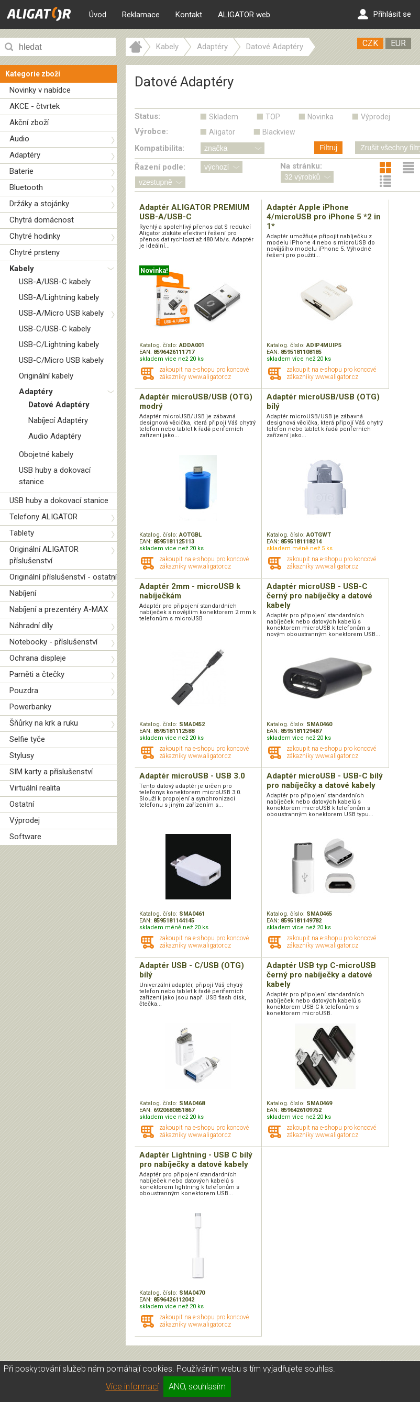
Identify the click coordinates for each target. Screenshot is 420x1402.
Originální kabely (46, 376)
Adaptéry (24, 155)
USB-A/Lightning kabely (59, 297)
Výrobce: (151, 131)
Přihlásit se (384, 14)
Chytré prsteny (34, 252)
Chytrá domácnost (41, 220)
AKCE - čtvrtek (34, 106)
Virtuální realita (34, 788)
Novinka (320, 117)
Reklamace (141, 14)
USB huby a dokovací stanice (58, 500)
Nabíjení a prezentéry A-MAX (58, 609)
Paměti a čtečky (36, 674)
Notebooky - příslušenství (53, 642)
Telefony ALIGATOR (43, 516)
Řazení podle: (160, 167)
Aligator (222, 132)
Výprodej (24, 820)
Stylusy (21, 755)
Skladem (223, 117)
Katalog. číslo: (159, 345)
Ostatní (21, 804)
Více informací (132, 1387)
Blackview (278, 132)
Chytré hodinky (34, 236)
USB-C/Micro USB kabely (61, 360)
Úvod (97, 14)
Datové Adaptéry (59, 404)
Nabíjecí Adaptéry (58, 420)
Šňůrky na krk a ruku (43, 723)
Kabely (21, 268)
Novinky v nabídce (40, 90)
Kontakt (188, 14)
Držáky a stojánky (39, 203)
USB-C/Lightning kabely (59, 344)
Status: (147, 116)
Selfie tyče (27, 739)
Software (25, 836)
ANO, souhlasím (197, 1387)
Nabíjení (22, 593)
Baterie (21, 171)
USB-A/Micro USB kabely (61, 313)
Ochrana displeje (37, 658)
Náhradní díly (31, 625)
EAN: (146, 352)
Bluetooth (26, 187)
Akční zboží (29, 122)
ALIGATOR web (244, 14)
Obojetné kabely (46, 454)
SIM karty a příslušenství (51, 771)
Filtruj (328, 147)
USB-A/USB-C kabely (55, 281)
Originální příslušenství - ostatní (63, 577)
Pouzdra (23, 690)
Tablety (21, 533)
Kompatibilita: (159, 148)
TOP (273, 117)
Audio (19, 138)
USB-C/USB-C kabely (55, 328)
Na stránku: (301, 166)
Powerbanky (30, 706)
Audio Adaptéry (54, 436)
